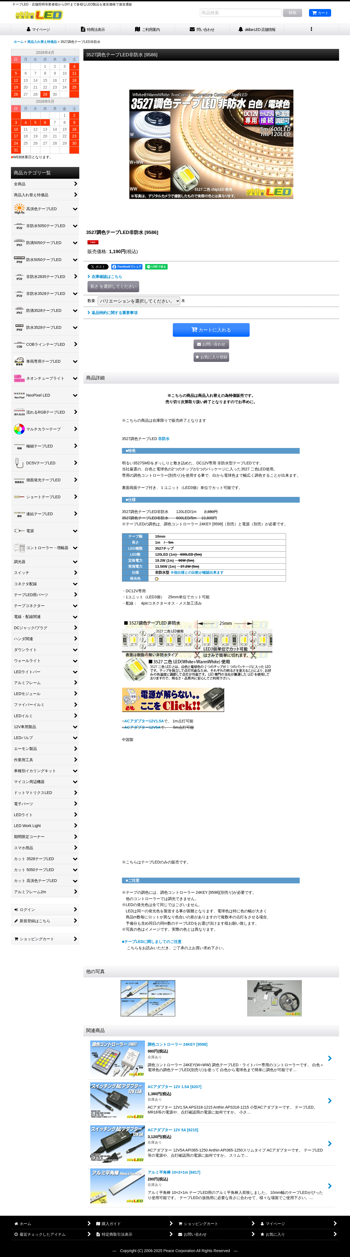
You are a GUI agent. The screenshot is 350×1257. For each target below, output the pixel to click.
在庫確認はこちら (105, 276)
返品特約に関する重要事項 (113, 312)
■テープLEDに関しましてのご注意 (152, 941)
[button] (311, 29)
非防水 (164, 438)
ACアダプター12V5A (142, 727)
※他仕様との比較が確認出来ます (197, 572)
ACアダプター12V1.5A (144, 721)
